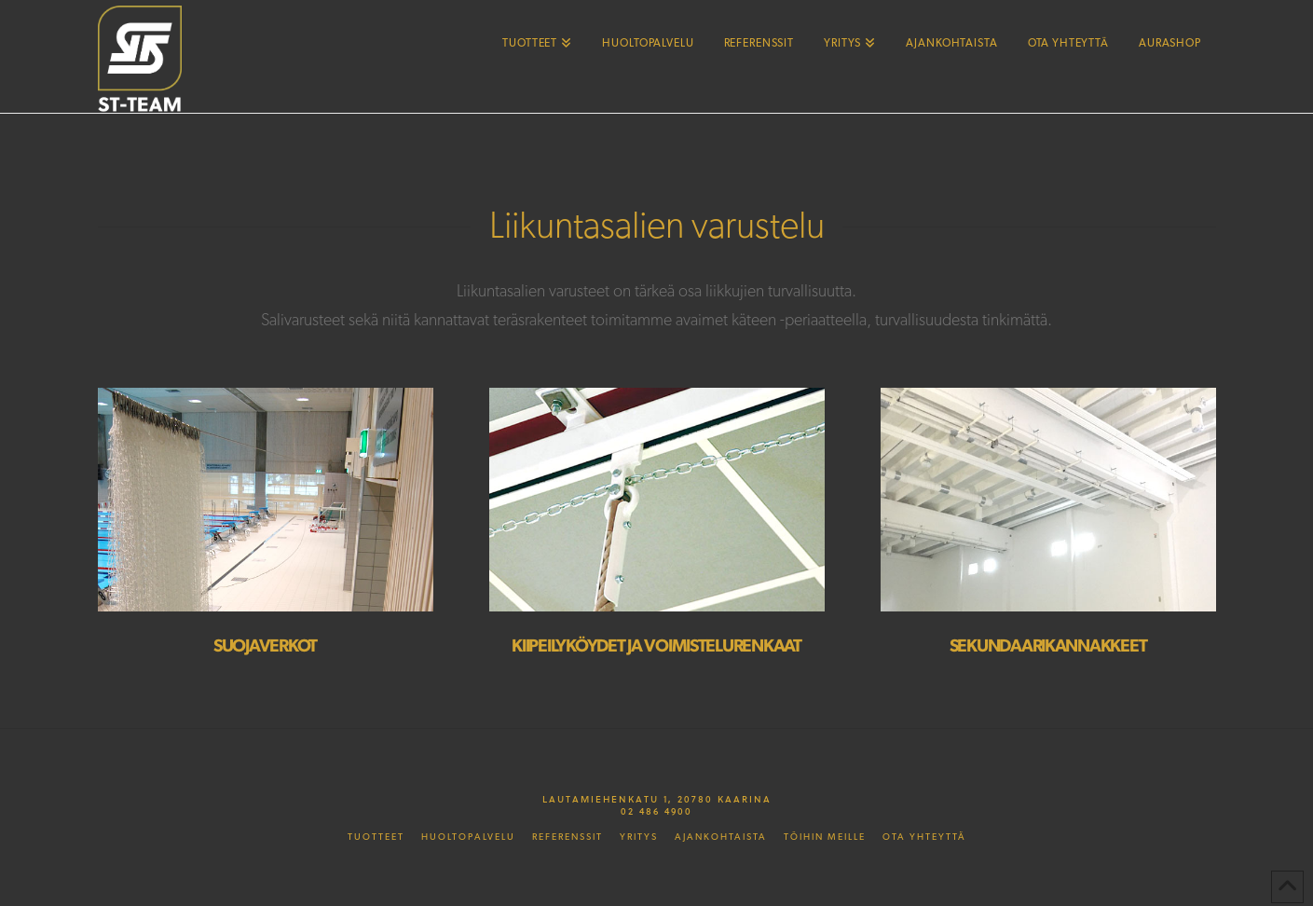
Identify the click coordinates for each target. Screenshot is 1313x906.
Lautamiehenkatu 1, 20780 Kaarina (657, 798)
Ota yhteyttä (924, 837)
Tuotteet (376, 837)
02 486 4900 (656, 810)
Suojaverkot (265, 646)
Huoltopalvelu (468, 837)
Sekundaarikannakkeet (1048, 646)
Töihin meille (825, 837)
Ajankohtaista (721, 837)
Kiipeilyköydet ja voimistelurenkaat (656, 646)
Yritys (639, 837)
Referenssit (567, 837)
